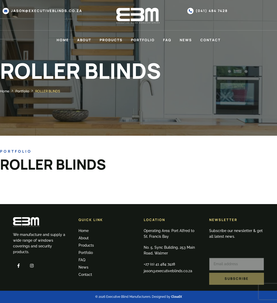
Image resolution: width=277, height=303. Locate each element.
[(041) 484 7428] (190, 11)
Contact (210, 40)
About (84, 40)
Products (111, 40)
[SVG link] (138, 15)
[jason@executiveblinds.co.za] (6, 11)
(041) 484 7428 (212, 10)
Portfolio (143, 40)
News (186, 40)
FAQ (167, 40)
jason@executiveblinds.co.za (46, 10)
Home (63, 40)
